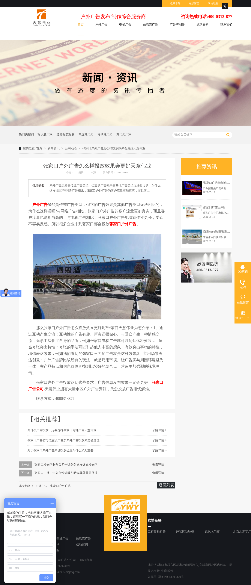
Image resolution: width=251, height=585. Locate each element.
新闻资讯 (54, 148)
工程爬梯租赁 (157, 531)
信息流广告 (150, 24)
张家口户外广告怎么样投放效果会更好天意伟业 (113, 148)
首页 (81, 24)
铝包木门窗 (212, 531)
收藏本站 (175, 3)
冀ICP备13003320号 (171, 577)
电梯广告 (125, 24)
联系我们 (226, 24)
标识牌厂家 (45, 134)
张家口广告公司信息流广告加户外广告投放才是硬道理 (63, 440)
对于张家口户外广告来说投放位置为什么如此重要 (60, 450)
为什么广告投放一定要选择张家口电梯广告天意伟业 (61, 430)
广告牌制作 (177, 24)
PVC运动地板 (185, 531)
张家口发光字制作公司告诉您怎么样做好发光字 (66, 464)
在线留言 (194, 3)
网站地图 (213, 3)
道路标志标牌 (66, 134)
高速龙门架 (85, 134)
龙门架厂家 (123, 134)
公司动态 (71, 148)
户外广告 (101, 24)
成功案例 (203, 24)
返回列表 (166, 485)
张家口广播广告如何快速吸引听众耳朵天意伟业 (66, 473)
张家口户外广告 (60, 486)
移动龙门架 (105, 134)
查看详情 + (159, 464)
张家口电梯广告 (57, 538)
